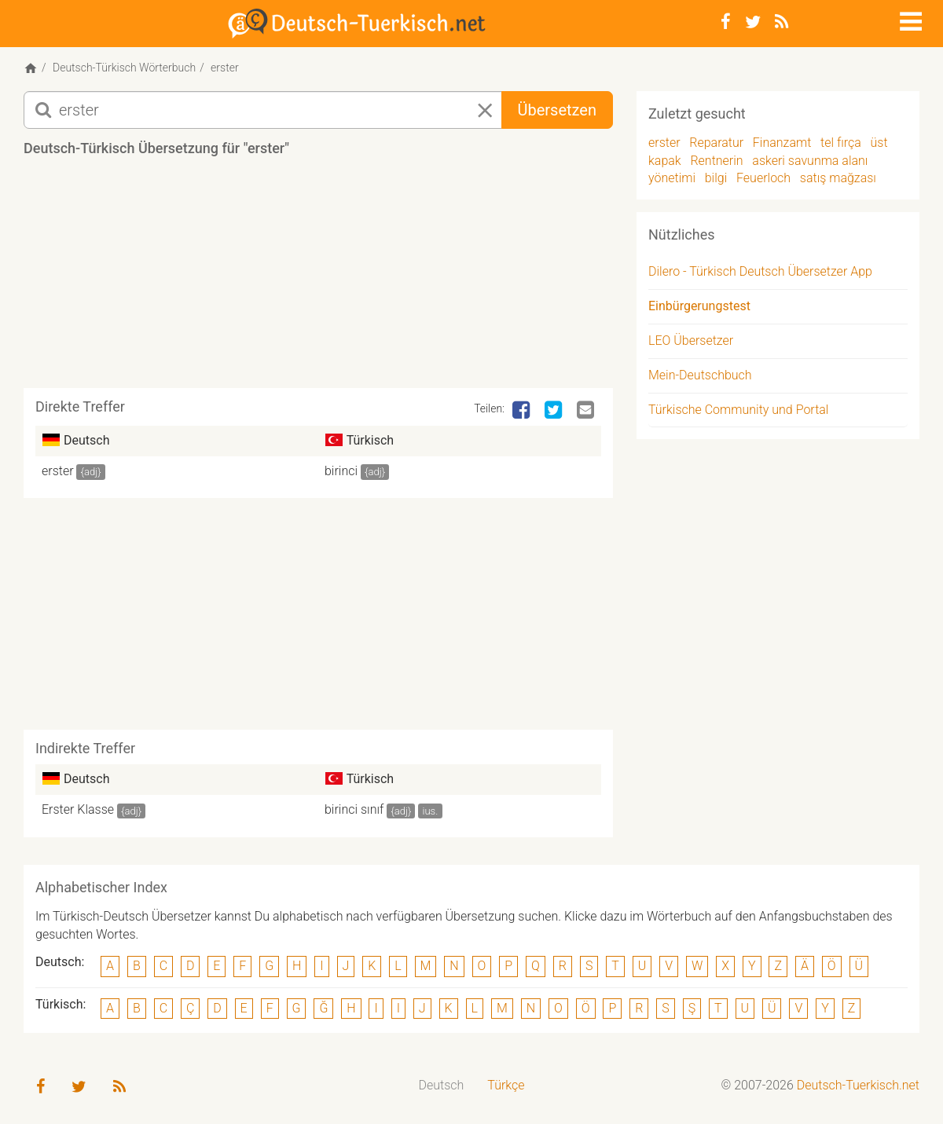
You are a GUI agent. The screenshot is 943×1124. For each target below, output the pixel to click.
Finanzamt (782, 142)
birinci (341, 470)
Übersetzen (557, 110)
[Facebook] (726, 22)
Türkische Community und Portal (738, 409)
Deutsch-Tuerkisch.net (858, 1085)
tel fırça (840, 142)
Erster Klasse (78, 809)
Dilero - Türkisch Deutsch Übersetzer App (760, 271)
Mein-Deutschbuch (700, 375)
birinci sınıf (354, 809)
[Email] (587, 411)
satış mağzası (838, 177)
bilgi (716, 177)
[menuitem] (441, 1086)
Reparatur (716, 142)
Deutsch (441, 1085)
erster (58, 470)
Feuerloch (763, 177)
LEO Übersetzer (690, 340)
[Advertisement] (318, 278)
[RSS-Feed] (781, 22)
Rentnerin (716, 160)
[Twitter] (753, 22)
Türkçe (505, 1085)
